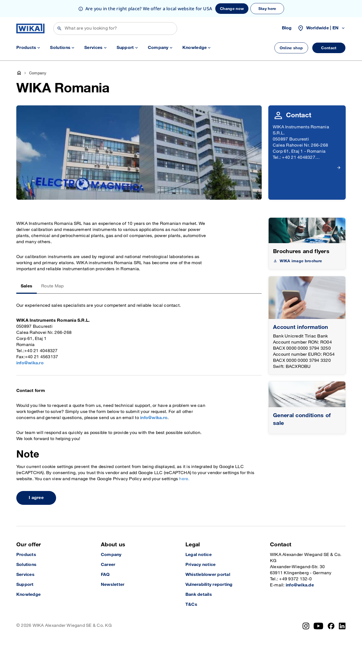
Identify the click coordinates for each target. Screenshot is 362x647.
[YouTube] (318, 626)
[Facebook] (331, 626)
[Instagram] (306, 626)
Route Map (52, 286)
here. (184, 479)
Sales (26, 286)
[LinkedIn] (342, 626)
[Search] (115, 28)
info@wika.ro (30, 363)
